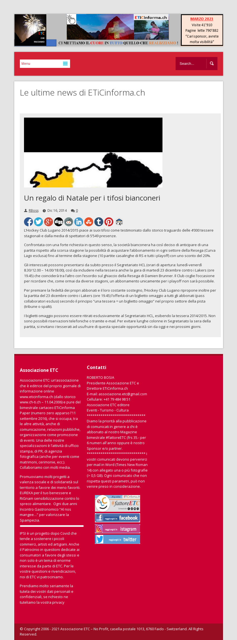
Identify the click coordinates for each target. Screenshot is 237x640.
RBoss (34, 210)
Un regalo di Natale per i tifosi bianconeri (92, 198)
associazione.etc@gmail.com (123, 393)
